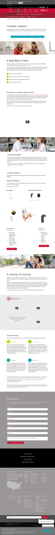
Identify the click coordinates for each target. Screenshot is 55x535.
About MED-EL (10, 7)
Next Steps (31, 36)
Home (9, 19)
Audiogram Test (28, 501)
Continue (20, 2)
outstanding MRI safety (22, 286)
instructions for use (43, 377)
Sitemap (35, 525)
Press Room (15, 7)
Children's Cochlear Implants (40, 511)
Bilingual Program (32, 7)
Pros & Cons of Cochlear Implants (41, 499)
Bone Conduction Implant (36, 14)
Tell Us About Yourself (12, 435)
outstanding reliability (22, 160)
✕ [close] (54, 1)
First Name (9, 407)
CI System (14, 36)
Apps (34, 16)
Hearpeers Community (11, 498)
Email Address (10, 412)
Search (44, 517)
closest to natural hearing (20, 30)
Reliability (29, 16)
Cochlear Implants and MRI (40, 507)
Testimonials (23, 36)
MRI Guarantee (41, 286)
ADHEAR (26, 481)
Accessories (22, 16)
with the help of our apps (14, 163)
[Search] (47, 7)
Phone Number (10, 426)
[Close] (53, 531)
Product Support (44, 477)
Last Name (9, 421)
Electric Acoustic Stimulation (23, 14)
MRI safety (31, 160)
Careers (36, 7)
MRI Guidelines (44, 481)
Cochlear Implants (11, 14)
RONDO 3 (26, 477)
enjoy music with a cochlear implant (38, 30)
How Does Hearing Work (29, 504)
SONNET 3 (27, 478)
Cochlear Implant (34, 475)
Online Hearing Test (28, 499)
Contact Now (26, 7)
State (8, 416)
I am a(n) (9, 431)
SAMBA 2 (26, 479)
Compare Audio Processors (13, 186)
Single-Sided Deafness (29, 507)
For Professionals (42, 7)
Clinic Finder (20, 7)
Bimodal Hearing (28, 505)
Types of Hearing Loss (29, 502)
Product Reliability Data (35, 482)
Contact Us (40, 36)
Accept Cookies (47, 530)
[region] (27, 531)
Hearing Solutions (15, 19)
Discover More (12, 249)
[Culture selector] (12, 3)
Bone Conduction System (12, 16)
